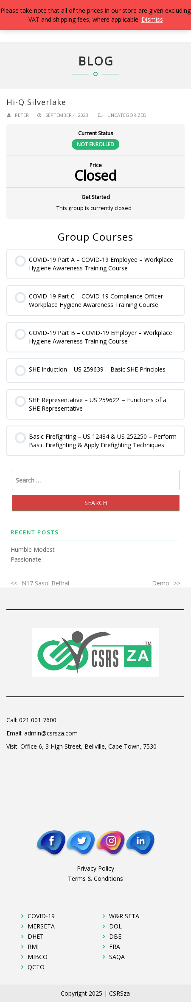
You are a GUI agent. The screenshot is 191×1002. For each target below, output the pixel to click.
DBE (115, 936)
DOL (115, 926)
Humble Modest (33, 549)
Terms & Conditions (95, 878)
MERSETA (41, 926)
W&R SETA (124, 916)
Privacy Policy (95, 868)
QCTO (36, 967)
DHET (36, 936)
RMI (33, 946)
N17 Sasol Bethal (45, 583)
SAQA (117, 957)
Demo (160, 583)
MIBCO (38, 957)
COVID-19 (41, 916)
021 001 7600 (37, 720)
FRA (114, 946)
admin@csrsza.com (51, 733)
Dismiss (152, 19)
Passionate (26, 559)
